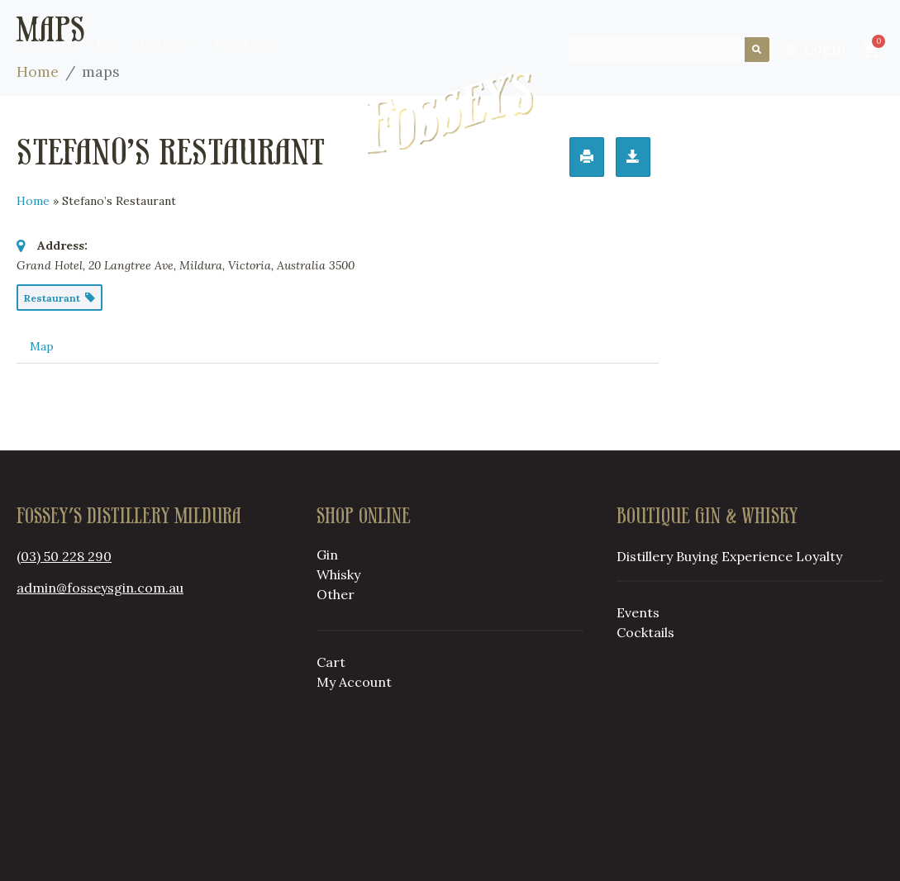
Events (638, 612)
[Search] (757, 49)
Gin (327, 554)
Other (336, 594)
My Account (354, 682)
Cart (331, 662)
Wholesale (245, 44)
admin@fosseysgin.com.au (100, 587)
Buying (243, 112)
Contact (164, 44)
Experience (757, 556)
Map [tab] (42, 346)
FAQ (107, 44)
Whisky (338, 574)
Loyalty (661, 112)
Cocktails (645, 632)
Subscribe (47, 44)
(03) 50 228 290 (64, 556)
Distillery (131, 112)
